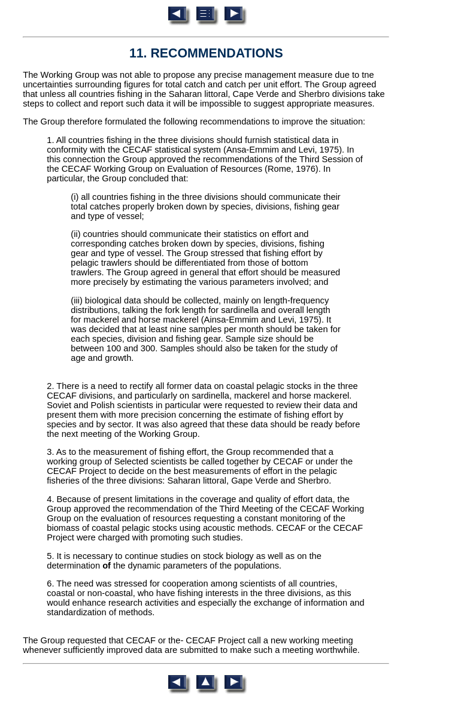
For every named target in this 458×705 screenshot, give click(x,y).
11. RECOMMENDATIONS (206, 53)
